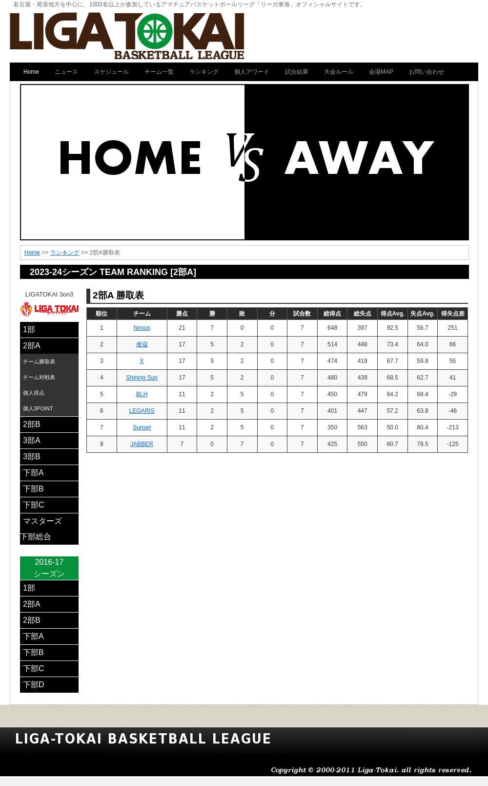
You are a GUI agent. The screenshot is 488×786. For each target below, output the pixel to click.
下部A (33, 472)
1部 (29, 329)
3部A (32, 440)
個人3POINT (38, 408)
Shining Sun (142, 377)
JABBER (141, 444)
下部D (33, 684)
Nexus (142, 327)
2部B (32, 424)
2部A (32, 345)
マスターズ (42, 521)
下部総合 (35, 536)
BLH (141, 394)
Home (32, 252)
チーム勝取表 (39, 361)
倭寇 (142, 344)
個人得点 (33, 393)
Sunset (142, 427)
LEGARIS (142, 410)
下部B (33, 489)
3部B (32, 456)
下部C (33, 505)
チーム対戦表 (39, 377)
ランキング (65, 252)
